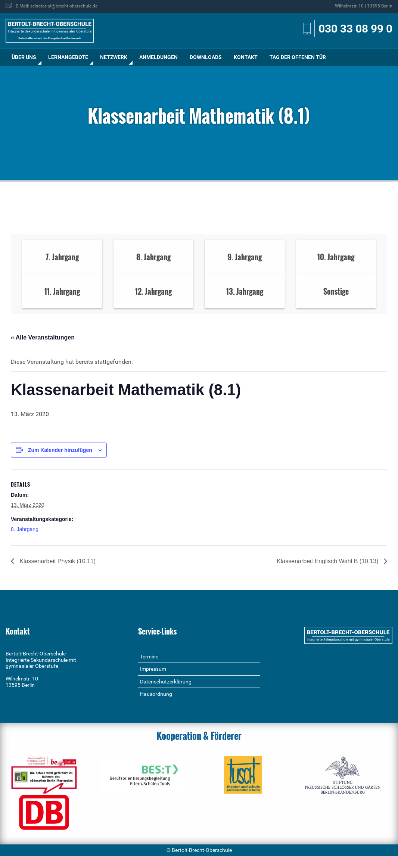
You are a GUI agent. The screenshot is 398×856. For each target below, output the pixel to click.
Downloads (206, 57)
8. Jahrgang (24, 529)
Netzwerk (113, 57)
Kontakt (246, 57)
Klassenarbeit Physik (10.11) (57, 561)
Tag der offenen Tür (298, 57)
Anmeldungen (158, 57)
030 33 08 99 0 (355, 28)
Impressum (153, 669)
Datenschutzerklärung (166, 682)
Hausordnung (156, 694)
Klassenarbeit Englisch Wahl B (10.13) (328, 561)
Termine (149, 657)
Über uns (24, 57)
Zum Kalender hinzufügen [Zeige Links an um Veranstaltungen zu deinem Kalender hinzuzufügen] (60, 450)
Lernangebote (68, 57)
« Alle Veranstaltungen (43, 337)
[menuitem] (24, 57)
